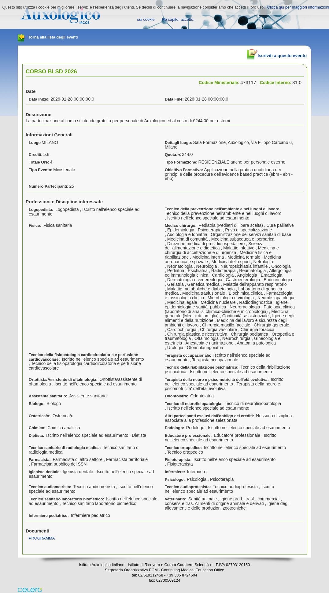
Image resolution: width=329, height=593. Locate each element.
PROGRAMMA (42, 538)
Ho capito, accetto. (178, 19)
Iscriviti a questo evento (277, 53)
